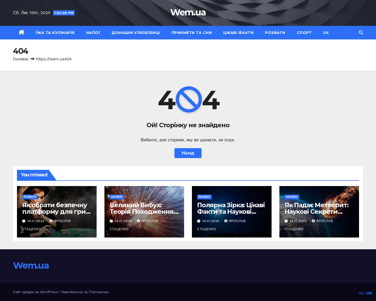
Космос (117, 196)
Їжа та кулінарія (55, 32)
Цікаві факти (238, 32)
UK (326, 32)
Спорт (304, 32)
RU (362, 293)
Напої (93, 32)
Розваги (275, 32)
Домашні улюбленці (135, 32)
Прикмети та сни (192, 32)
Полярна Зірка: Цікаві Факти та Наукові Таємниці (231, 211)
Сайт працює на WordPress (36, 292)
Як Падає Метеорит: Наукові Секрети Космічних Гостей (316, 211)
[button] (361, 32)
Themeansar (99, 292)
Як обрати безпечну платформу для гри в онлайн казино (56, 211)
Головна (20, 59)
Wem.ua (188, 12)
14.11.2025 (36, 221)
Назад (188, 152)
